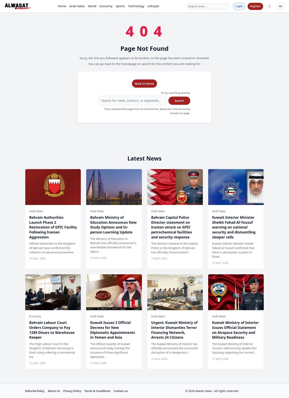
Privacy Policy (72, 391)
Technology (136, 6)
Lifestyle (153, 6)
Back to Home (144, 83)
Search (179, 101)
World (92, 6)
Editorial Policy (35, 391)
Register (255, 6)
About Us (54, 391)
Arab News (77, 6)
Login (239, 6)
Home (62, 6)
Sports (120, 6)
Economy (106, 6)
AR (280, 6)
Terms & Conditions (97, 391)
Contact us (121, 391)
